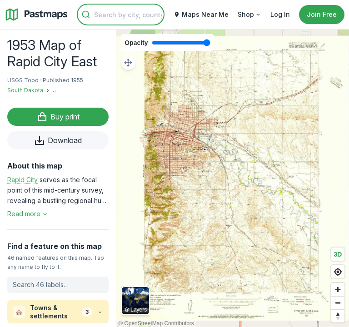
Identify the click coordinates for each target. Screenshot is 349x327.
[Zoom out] (337, 302)
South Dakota (25, 90)
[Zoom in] (337, 289)
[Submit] (86, 15)
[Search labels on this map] (58, 285)
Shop (249, 14)
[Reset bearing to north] (337, 315)
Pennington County (78, 90)
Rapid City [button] (22, 179)
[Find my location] (337, 271)
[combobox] (121, 14)
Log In (280, 14)
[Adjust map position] (128, 62)
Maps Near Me (201, 14)
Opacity (136, 42)
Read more (28, 214)
